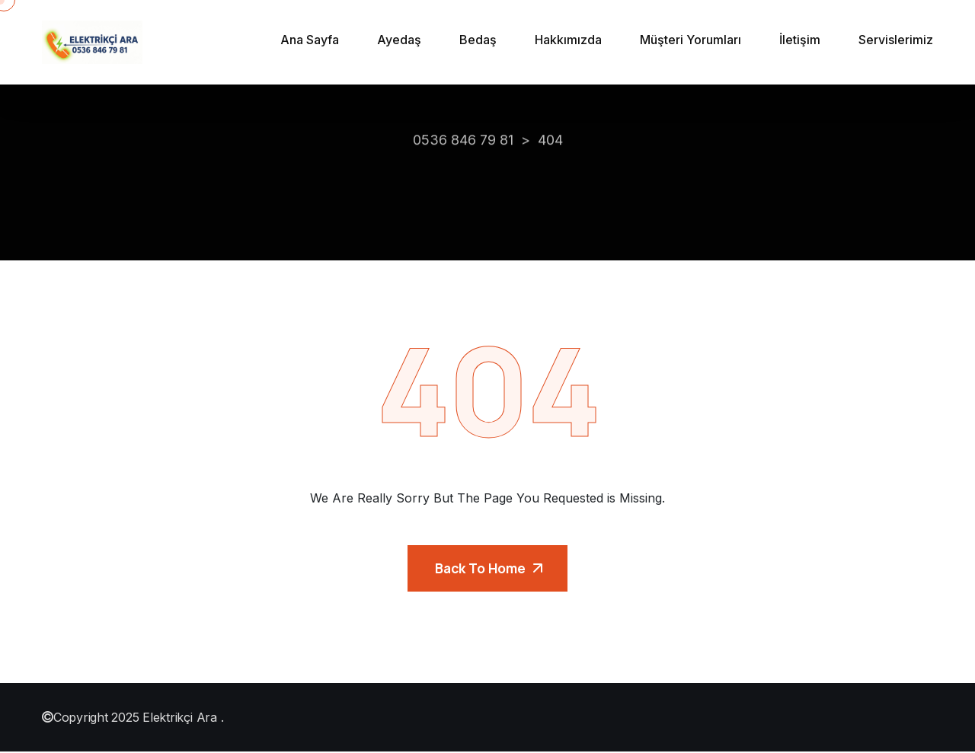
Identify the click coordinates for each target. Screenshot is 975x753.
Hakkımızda (568, 39)
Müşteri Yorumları (690, 39)
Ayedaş (399, 39)
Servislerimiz (895, 39)
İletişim (799, 39)
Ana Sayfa (309, 39)
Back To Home (488, 569)
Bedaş (478, 39)
